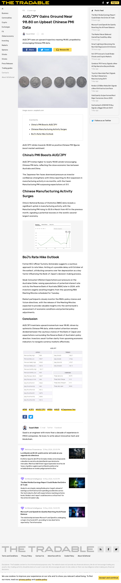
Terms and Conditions (10, 556)
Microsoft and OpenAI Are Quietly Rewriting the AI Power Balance (41, 513)
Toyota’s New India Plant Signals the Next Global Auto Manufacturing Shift (103, 76)
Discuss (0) (64, 50)
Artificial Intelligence (33, 479)
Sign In (115, 3)
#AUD (56, 409)
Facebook (58, 428)
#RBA (49, 409)
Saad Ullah (29, 34)
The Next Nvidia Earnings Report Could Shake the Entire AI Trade (43, 484)
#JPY (31, 409)
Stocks (4, 54)
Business (5, 13)
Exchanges (6, 27)
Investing (5, 41)
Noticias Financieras (33, 450)
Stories (4, 59)
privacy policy (25, 579)
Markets (5, 45)
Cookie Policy (69, 556)
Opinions (5, 50)
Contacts (5, 73)
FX (3, 32)
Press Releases (7, 64)
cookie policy (41, 579)
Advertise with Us (54, 556)
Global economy (8, 36)
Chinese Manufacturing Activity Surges (49, 129)
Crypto (4, 22)
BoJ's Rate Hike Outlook (42, 134)
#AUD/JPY (40, 409)
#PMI (25, 409)
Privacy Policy (27, 556)
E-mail (42, 428)
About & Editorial (8, 77)
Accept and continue (108, 578)
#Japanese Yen (68, 409)
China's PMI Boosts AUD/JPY (44, 124)
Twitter (50, 428)
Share (31, 50)
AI (2, 9)
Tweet (46, 50)
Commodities (7, 18)
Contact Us (40, 556)
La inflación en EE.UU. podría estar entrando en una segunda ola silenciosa (41, 454)
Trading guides (7, 68)
